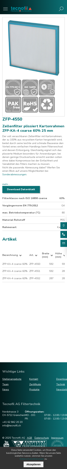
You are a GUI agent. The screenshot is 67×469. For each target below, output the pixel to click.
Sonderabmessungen (14, 174)
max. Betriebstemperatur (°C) (21, 212)
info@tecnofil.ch (11, 425)
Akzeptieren (33, 464)
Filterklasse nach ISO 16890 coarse (24, 198)
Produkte (34, 389)
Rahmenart (9, 227)
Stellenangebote (11, 379)
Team (5, 384)
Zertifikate (35, 384)
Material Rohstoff (13, 220)
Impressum (57, 438)
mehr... (6, 184)
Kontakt (33, 379)
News (5, 389)
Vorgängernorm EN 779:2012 (20, 205)
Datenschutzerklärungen (32, 458)
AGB (29, 438)
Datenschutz (41, 438)
